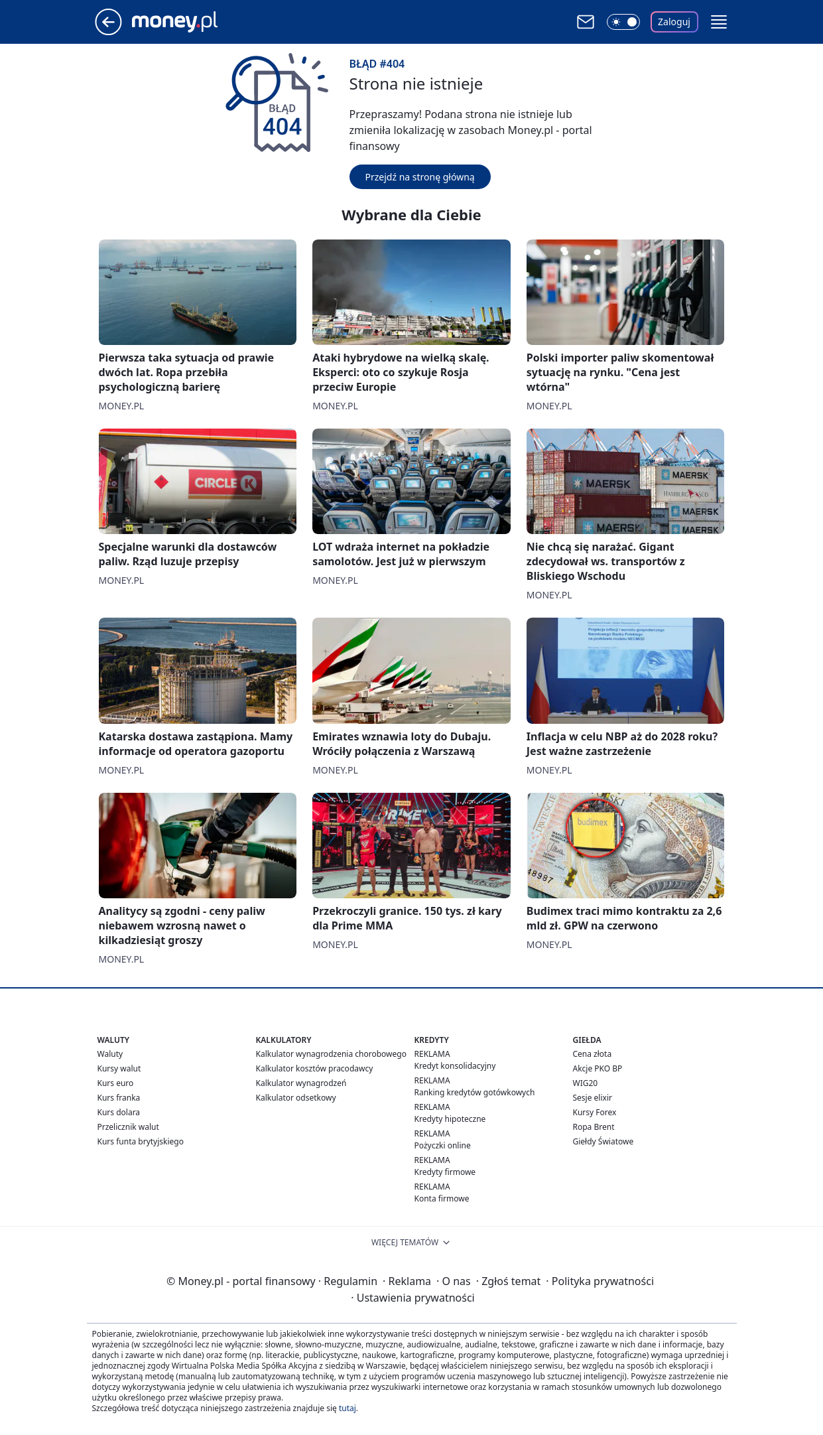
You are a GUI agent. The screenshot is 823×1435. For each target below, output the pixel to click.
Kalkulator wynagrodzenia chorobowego (331, 1053)
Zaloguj (674, 21)
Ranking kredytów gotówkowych (474, 1092)
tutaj (347, 1408)
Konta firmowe (442, 1198)
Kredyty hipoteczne (450, 1119)
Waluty (110, 1053)
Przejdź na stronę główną (420, 177)
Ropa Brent (594, 1126)
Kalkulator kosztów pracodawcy (314, 1068)
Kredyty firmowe (445, 1172)
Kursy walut (119, 1068)
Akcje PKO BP (598, 1068)
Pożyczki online (442, 1145)
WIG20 (585, 1083)
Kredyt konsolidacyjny (455, 1065)
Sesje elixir (592, 1097)
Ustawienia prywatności (412, 1297)
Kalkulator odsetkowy (296, 1097)
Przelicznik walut (128, 1126)
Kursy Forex (595, 1112)
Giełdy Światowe (603, 1141)
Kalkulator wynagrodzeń (301, 1083)
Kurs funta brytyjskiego (140, 1141)
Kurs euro (115, 1083)
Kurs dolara (119, 1112)
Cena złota (592, 1053)
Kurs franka (119, 1097)
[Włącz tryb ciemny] (623, 22)
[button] (718, 22)
